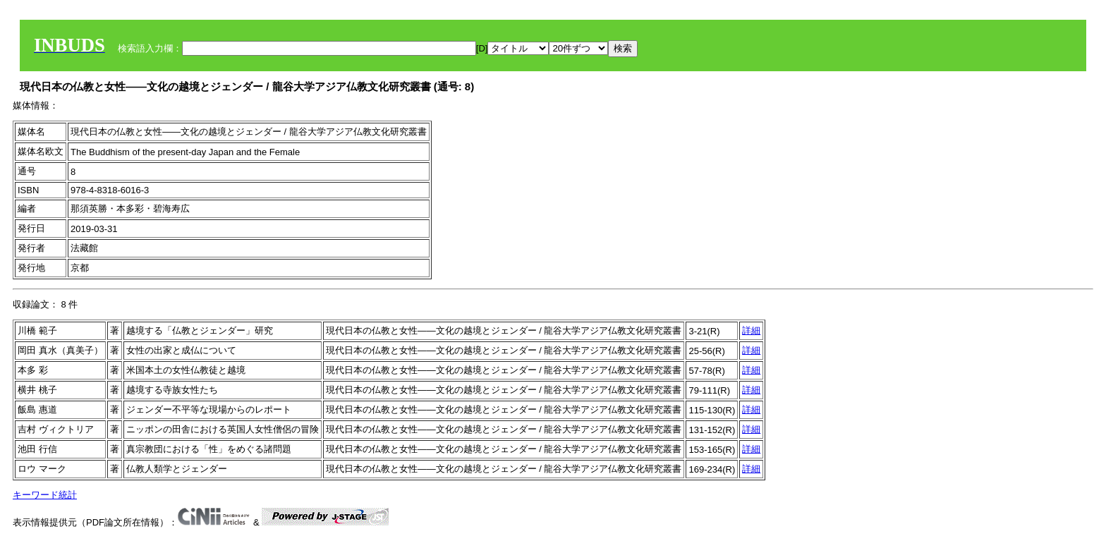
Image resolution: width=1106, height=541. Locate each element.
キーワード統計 (45, 495)
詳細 (751, 330)
